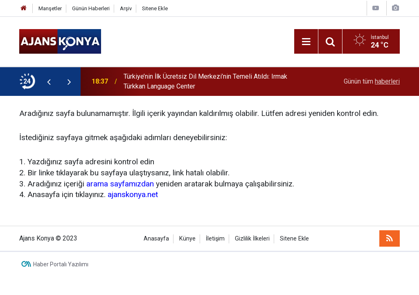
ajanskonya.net (133, 194)
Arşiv (126, 8)
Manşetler (50, 8)
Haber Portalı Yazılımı (60, 264)
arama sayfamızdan (120, 183)
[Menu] (306, 42)
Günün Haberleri (91, 8)
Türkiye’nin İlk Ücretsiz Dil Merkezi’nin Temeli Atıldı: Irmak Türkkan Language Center (205, 81)
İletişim (215, 238)
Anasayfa (156, 238)
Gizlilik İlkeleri (252, 238)
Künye (187, 238)
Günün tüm (372, 81)
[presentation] (48, 81)
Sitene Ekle (155, 8)
